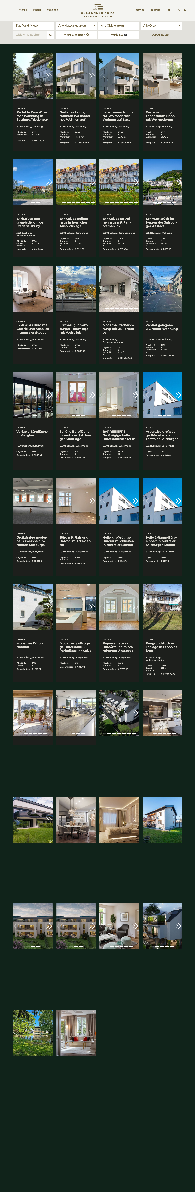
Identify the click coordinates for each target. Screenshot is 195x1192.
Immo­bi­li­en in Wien (45, 1137)
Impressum (73, 1185)
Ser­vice (140, 10)
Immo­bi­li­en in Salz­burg (15, 1137)
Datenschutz (57, 1185)
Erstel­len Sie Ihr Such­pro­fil (119, 1137)
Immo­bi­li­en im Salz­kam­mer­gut (80, 1137)
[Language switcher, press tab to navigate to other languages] (170, 10)
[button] (49, 76)
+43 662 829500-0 (17, 1173)
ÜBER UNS (52, 10)
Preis (179, 1121)
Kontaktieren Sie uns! (62, 1121)
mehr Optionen (76, 35)
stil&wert (148, 1137)
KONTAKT (155, 10)
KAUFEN (23, 10)
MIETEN (37, 10)
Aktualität (169, 1121)
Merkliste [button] (119, 34)
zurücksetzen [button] (161, 34)
